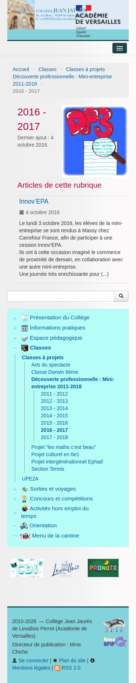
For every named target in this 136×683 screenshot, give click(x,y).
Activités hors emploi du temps (54, 512)
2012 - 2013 (54, 401)
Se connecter (30, 660)
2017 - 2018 (54, 437)
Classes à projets (85, 69)
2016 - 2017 (54, 430)
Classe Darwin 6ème (54, 372)
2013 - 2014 (54, 408)
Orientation (38, 525)
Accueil (21, 69)
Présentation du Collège (55, 318)
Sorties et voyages (48, 489)
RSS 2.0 (67, 668)
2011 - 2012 (54, 394)
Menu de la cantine (49, 535)
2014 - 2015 (54, 415)
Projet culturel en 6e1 (55, 454)
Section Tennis (47, 469)
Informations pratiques (53, 328)
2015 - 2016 (54, 423)
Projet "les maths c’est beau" (63, 447)
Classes (47, 69)
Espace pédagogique (51, 338)
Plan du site (69, 660)
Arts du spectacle (50, 365)
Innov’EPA (33, 201)
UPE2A (30, 479)
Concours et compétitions (57, 499)
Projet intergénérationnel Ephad (67, 462)
